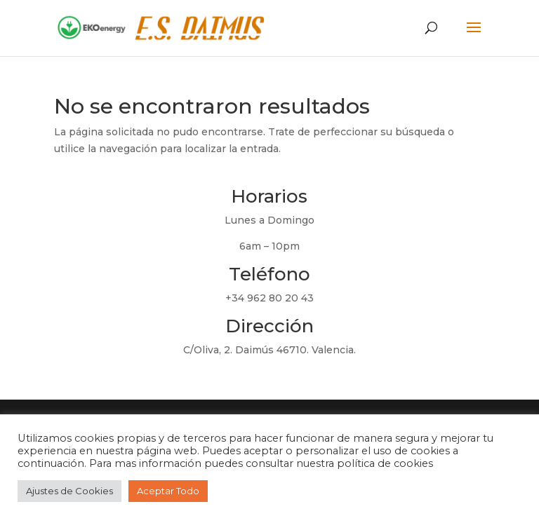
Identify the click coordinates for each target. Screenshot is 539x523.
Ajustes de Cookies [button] (69, 490)
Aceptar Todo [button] (168, 490)
